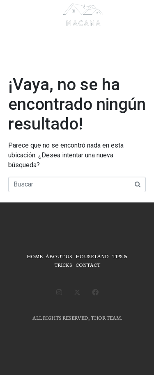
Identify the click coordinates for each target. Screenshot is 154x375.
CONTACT (88, 264)
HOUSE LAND (92, 255)
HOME (34, 255)
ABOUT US (59, 255)
